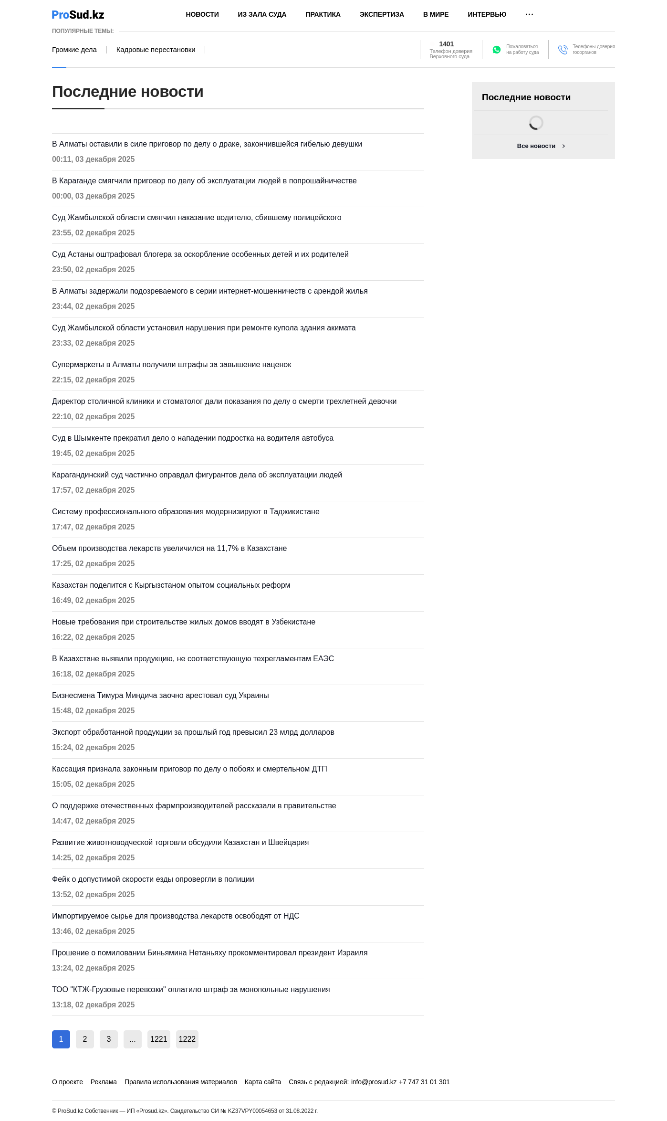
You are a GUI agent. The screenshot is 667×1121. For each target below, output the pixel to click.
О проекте (67, 1082)
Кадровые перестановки (156, 49)
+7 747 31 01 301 (424, 1082)
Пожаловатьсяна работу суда (522, 49)
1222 (187, 1039)
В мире (436, 14)
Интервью (487, 14)
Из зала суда (262, 14)
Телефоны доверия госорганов (594, 49)
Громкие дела (74, 49)
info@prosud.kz (374, 1082)
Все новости (536, 145)
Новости (202, 14)
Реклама (104, 1082)
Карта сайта (263, 1082)
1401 (446, 44)
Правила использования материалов (181, 1082)
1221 (158, 1039)
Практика (323, 14)
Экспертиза (382, 14)
